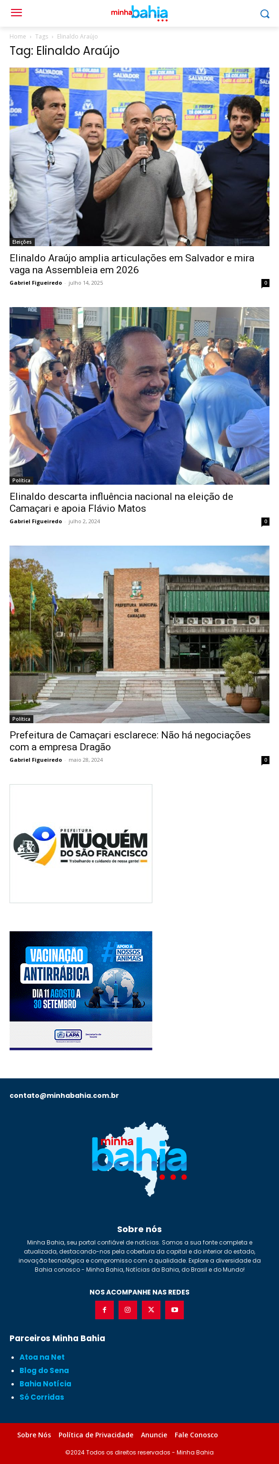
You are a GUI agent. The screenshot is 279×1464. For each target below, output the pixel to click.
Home (18, 36)
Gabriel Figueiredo (36, 282)
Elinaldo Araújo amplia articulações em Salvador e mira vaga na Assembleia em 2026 (132, 264)
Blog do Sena (44, 1370)
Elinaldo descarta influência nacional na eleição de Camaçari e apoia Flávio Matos (121, 502)
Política (21, 480)
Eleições (22, 242)
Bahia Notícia (45, 1384)
